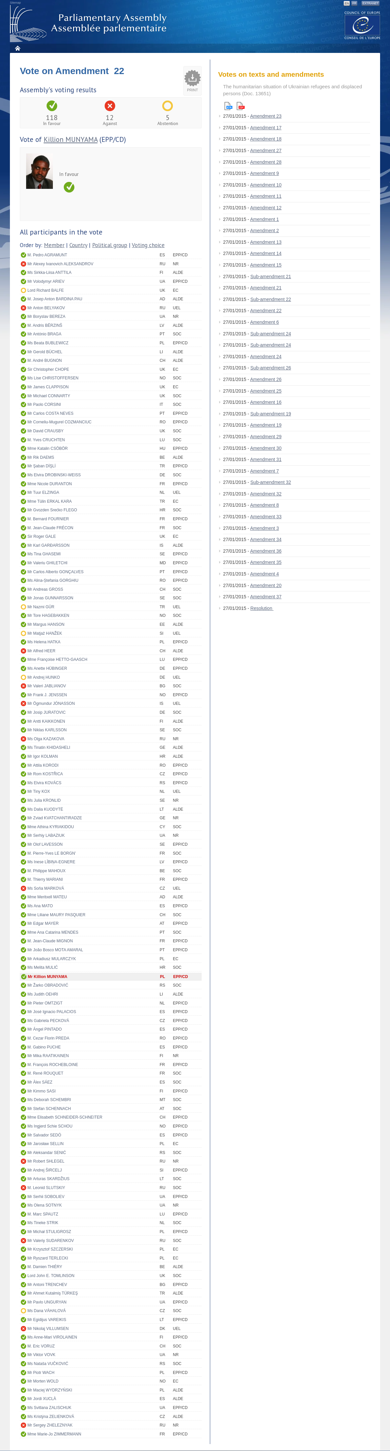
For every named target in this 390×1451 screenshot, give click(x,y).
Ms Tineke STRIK (42, 1222)
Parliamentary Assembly (89, 23)
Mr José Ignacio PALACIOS (51, 1011)
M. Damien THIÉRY (44, 1266)
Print (192, 90)
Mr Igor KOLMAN (42, 756)
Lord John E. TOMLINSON (50, 1275)
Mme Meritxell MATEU (47, 897)
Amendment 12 (266, 207)
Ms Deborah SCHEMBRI (49, 1099)
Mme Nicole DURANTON (49, 484)
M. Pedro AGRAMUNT (47, 255)
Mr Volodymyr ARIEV (45, 281)
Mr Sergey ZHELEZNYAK (49, 1425)
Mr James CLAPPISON (48, 387)
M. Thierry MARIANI (45, 879)
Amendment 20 (266, 585)
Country (78, 245)
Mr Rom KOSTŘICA (45, 774)
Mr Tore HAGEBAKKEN (48, 615)
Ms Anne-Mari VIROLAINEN (52, 1337)
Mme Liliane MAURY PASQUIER (56, 915)
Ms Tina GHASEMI (44, 554)
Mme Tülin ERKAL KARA (49, 501)
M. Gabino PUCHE (44, 1047)
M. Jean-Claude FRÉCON (50, 528)
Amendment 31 (266, 459)
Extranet (370, 3)
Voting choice (148, 245)
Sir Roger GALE (41, 536)
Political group (109, 245)
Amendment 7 (264, 471)
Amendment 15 (266, 265)
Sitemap (15, 2)
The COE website (362, 25)
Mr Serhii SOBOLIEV (45, 1196)
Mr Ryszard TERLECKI (47, 1258)
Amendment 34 (266, 539)
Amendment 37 (266, 596)
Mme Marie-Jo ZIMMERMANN (54, 1434)
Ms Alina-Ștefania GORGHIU (52, 580)
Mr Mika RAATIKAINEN (48, 1055)
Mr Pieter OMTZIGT (44, 1003)
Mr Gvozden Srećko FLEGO (52, 510)
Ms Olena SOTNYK (44, 1205)
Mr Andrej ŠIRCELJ (44, 1170)
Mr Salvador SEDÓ (44, 1135)
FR (354, 3)
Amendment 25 (266, 391)
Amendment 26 (266, 379)
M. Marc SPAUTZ (42, 1214)
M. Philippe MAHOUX (46, 871)
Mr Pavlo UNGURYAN (46, 1302)
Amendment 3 (264, 528)
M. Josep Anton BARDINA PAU (54, 299)
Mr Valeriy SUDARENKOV (50, 1240)
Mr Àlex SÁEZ (39, 1082)
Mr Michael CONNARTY (48, 396)
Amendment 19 (266, 425)
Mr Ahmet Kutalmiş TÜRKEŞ (52, 1293)
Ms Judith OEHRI (42, 994)
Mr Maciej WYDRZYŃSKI (49, 1390)
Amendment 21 (266, 287)
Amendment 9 (264, 173)
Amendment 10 (266, 185)
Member (54, 245)
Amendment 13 (266, 242)
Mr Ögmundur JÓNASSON (51, 703)
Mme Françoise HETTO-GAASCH (57, 659)
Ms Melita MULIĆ (42, 967)
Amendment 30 (266, 448)
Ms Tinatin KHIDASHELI (48, 747)
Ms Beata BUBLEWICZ (47, 343)
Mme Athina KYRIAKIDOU (50, 827)
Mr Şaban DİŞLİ (41, 466)
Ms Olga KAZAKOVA (45, 739)
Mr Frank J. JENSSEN (47, 695)
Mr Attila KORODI (42, 765)
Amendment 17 (266, 127)
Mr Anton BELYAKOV (46, 308)
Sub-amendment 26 (271, 367)
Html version (228, 106)
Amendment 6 (264, 322)
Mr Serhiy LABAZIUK (46, 835)
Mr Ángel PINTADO (44, 1029)
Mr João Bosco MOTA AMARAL (55, 950)
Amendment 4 (264, 573)
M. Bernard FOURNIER (48, 519)
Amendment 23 (266, 116)
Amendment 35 (266, 562)
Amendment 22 (266, 310)
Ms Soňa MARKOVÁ (45, 888)
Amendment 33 (266, 516)
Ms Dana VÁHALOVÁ (46, 1310)
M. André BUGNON (44, 360)
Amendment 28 (266, 162)
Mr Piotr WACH (41, 1372)
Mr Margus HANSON (45, 624)
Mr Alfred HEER (41, 651)
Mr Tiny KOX (38, 791)
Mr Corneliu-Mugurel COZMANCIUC (59, 422)
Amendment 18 (266, 139)
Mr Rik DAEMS (40, 457)
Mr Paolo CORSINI (44, 404)
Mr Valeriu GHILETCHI (47, 563)
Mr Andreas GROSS (45, 589)
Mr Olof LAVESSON (44, 844)
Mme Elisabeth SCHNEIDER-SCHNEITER (64, 1117)
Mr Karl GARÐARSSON (48, 545)
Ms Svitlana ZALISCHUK (49, 1407)
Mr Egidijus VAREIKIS (46, 1319)
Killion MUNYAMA (71, 139)
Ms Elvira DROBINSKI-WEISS (54, 475)
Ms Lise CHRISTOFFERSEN (52, 378)
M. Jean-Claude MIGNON (50, 941)
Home (17, 48)
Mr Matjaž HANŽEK (44, 633)
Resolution (262, 608)
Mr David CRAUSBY (45, 431)
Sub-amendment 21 (271, 276)
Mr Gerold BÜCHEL (44, 352)
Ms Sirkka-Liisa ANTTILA (49, 272)
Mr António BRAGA (44, 334)
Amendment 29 (266, 436)
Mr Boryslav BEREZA (46, 316)
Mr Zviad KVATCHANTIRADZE (54, 818)
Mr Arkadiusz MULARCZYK (51, 959)
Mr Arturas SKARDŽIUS (48, 1178)
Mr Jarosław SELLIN (45, 1143)
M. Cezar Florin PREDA (48, 1038)
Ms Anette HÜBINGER (47, 668)
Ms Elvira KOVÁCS (44, 783)
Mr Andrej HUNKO (43, 677)
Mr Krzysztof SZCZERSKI (50, 1249)
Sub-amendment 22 (271, 299)
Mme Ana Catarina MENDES (52, 932)
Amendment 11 (266, 196)
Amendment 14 (266, 253)
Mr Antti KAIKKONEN (46, 721)
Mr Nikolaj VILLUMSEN (48, 1328)
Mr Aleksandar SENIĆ (46, 1152)
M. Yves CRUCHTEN (46, 440)
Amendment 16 (266, 402)
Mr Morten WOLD (42, 1381)
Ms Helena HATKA (43, 642)
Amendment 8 (264, 505)
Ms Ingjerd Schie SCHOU (49, 1126)
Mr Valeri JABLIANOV (46, 686)
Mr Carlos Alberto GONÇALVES (55, 572)
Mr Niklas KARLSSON (47, 730)
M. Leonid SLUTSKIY (46, 1187)
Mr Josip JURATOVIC (46, 712)
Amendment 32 (266, 493)
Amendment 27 (266, 150)
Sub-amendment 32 (271, 482)
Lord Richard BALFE (45, 290)
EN (347, 3)
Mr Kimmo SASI (41, 1091)
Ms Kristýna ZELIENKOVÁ (50, 1416)
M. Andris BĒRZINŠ (44, 325)
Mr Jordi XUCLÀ (41, 1398)
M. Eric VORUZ (41, 1346)
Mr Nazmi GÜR (40, 607)
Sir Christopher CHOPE (48, 369)
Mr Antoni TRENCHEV (47, 1284)
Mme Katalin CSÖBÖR (47, 448)
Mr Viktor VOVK (41, 1354)
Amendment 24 (266, 356)
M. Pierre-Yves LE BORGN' (51, 853)
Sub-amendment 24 (271, 333)
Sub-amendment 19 (271, 413)
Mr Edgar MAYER (42, 923)
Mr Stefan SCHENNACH (49, 1108)
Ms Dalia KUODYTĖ (45, 809)
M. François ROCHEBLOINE (52, 1064)
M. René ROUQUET (45, 1073)
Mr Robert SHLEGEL (45, 1161)
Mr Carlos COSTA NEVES (50, 413)
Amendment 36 (266, 551)
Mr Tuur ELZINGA (43, 492)
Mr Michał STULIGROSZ (49, 1231)
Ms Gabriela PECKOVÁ (48, 1020)
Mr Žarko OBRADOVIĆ (47, 985)
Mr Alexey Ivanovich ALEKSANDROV (60, 264)
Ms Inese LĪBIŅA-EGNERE (51, 862)
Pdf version (241, 106)
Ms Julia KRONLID (44, 800)
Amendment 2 (264, 230)
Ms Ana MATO (40, 906)
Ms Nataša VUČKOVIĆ (47, 1363)
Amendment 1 (264, 219)
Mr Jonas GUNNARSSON (50, 598)
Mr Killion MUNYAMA (47, 976)
